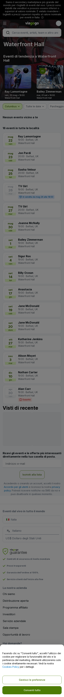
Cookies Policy (10, 666)
